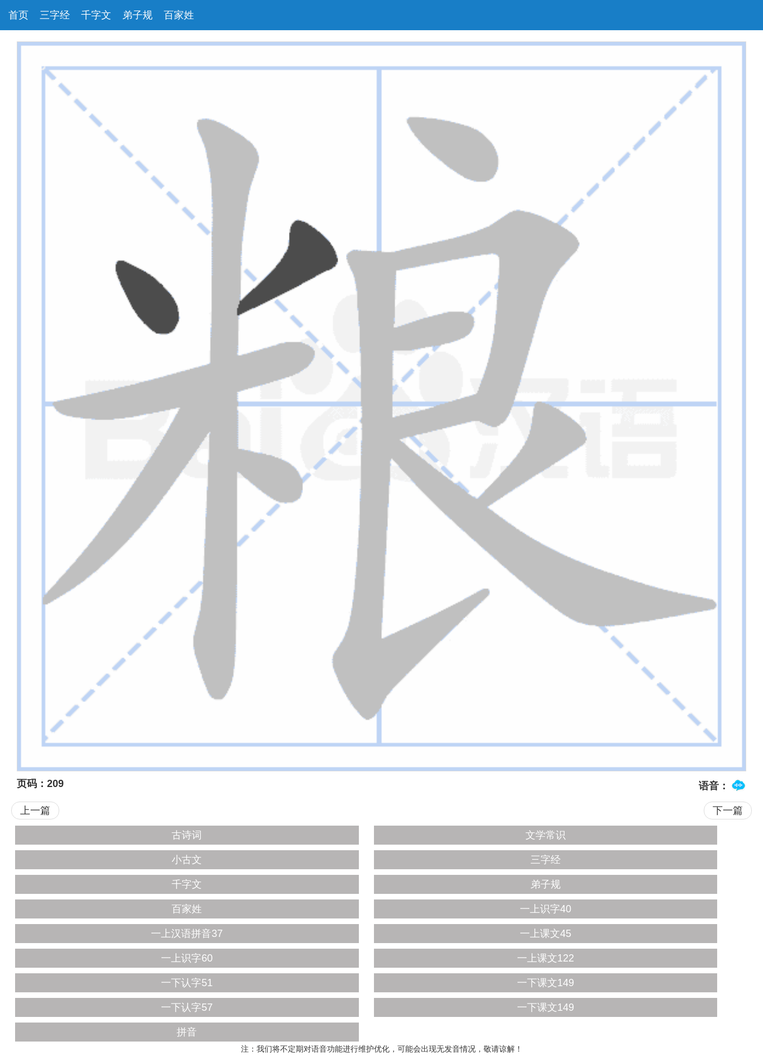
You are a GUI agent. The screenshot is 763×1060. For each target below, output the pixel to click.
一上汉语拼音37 (186, 933)
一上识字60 (186, 958)
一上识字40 (545, 909)
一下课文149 (545, 982)
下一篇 (728, 810)
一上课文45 (545, 933)
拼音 (187, 1032)
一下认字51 (186, 982)
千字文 (96, 15)
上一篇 (35, 810)
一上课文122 (545, 958)
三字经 (55, 15)
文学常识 (545, 835)
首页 (18, 15)
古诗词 (187, 835)
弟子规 (137, 15)
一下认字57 (186, 1007)
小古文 (187, 859)
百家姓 (179, 15)
